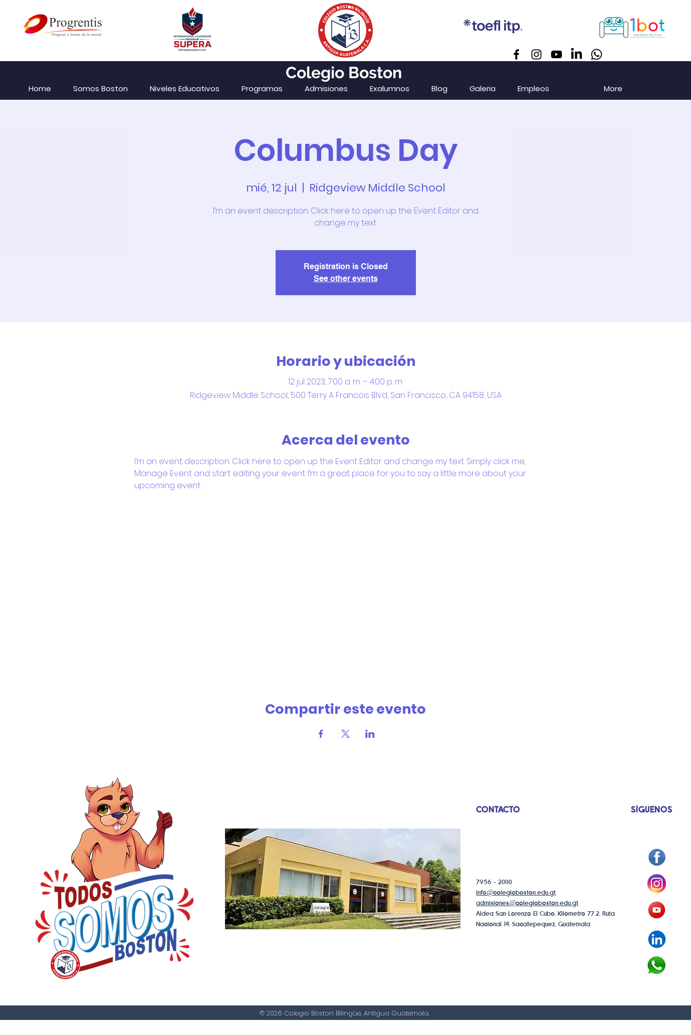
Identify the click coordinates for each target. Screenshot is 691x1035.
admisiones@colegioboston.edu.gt (527, 903)
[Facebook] (516, 54)
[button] (185, 88)
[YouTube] (556, 54)
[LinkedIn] (576, 54)
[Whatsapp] (596, 54)
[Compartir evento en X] (345, 734)
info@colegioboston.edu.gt (516, 893)
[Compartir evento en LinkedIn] (370, 734)
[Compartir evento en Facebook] (321, 734)
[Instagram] (536, 54)
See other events (346, 278)
